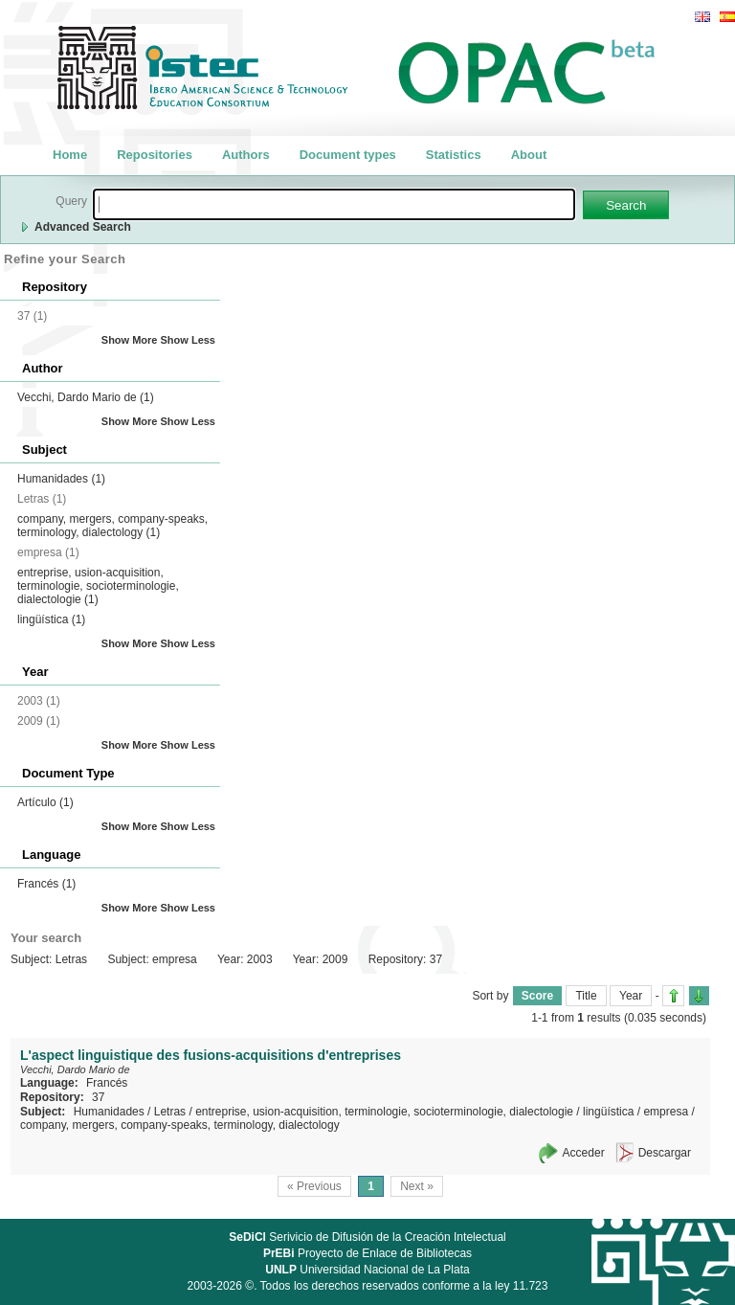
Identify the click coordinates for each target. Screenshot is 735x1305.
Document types (348, 154)
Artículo (45, 802)
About (529, 154)
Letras (170, 1111)
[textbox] (334, 204)
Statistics (453, 154)
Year (630, 995)
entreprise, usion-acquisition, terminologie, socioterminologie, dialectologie (98, 586)
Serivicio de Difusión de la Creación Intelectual (367, 1237)
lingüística (51, 619)
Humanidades (61, 478)
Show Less (188, 340)
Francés (46, 883)
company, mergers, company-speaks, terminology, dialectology (112, 525)
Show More (129, 340)
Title (585, 995)
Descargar (664, 1152)
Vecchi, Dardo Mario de (85, 397)
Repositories (154, 154)
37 (98, 1097)
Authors (246, 154)
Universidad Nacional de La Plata (367, 1269)
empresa (665, 1111)
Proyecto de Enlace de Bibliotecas (367, 1253)
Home (70, 154)
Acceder (584, 1152)
